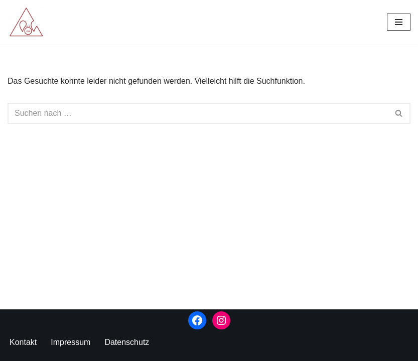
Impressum (70, 342)
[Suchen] (198, 113)
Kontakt (23, 342)
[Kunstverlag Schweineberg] (29, 22)
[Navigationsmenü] (398, 22)
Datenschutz (126, 342)
